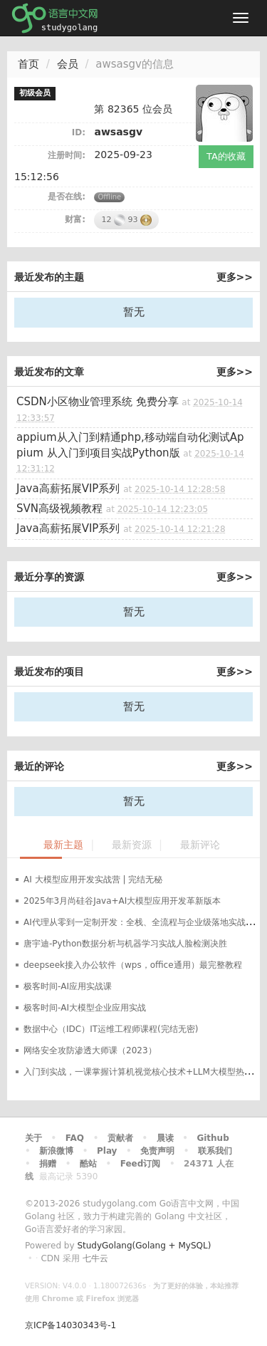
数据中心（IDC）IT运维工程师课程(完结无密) (110, 1029)
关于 (33, 1138)
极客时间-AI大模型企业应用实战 (84, 1008)
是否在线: (66, 197)
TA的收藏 (226, 156)
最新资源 (132, 845)
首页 (28, 64)
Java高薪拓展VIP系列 (68, 488)
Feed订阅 (140, 1164)
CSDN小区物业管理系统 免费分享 (97, 401)
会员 (67, 64)
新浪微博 (56, 1151)
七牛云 (95, 1258)
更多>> (234, 277)
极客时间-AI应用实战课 (67, 986)
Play (107, 1151)
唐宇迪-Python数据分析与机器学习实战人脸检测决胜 (125, 944)
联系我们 (215, 1151)
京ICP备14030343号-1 (70, 1325)
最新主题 (63, 845)
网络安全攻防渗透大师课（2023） (90, 1050)
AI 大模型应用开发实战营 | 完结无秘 (92, 880)
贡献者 (120, 1138)
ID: (78, 132)
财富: (75, 219)
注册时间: (66, 155)
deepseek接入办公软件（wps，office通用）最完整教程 (132, 965)
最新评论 (200, 845)
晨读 (165, 1138)
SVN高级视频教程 (59, 508)
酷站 (88, 1164)
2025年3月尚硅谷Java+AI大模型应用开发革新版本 (122, 901)
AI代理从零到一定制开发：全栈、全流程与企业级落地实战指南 (143, 922)
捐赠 (47, 1164)
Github (213, 1138)
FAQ (75, 1138)
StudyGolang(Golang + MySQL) (144, 1246)
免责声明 (157, 1151)
